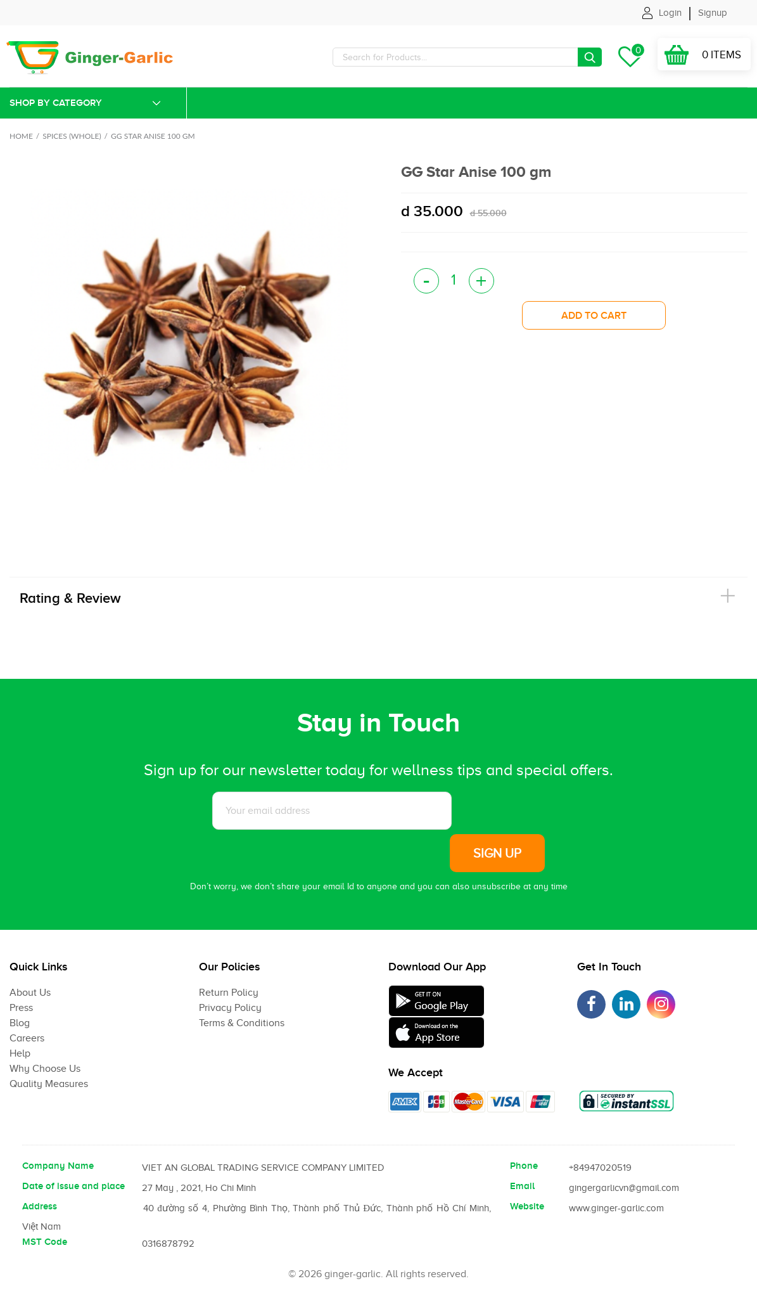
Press (21, 1008)
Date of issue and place (73, 1186)
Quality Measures (49, 1084)
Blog (20, 1023)
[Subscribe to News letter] (331, 811)
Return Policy (228, 992)
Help (20, 1053)
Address (39, 1206)
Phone (524, 1166)
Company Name (58, 1166)
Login (670, 13)
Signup (712, 13)
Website (527, 1206)
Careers (27, 1038)
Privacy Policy (230, 1008)
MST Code (44, 1242)
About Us (30, 992)
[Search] (467, 57)
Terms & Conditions (241, 1023)
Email (522, 1186)
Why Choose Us (45, 1068)
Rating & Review (70, 598)
